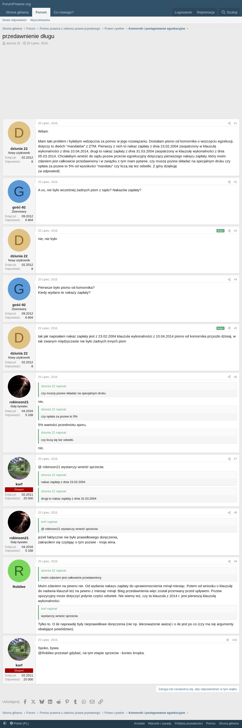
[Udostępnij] (229, 123)
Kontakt (139, 723)
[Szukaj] (229, 12)
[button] (77, 12)
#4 (235, 279)
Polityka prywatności (189, 723)
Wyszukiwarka (40, 20)
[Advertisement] (121, 81)
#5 (235, 328)
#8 (235, 512)
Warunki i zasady (160, 723)
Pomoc (211, 723)
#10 (234, 640)
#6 (235, 377)
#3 (235, 230)
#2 (235, 182)
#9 (235, 561)
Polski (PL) (19, 723)
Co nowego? (64, 12)
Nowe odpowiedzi (14, 20)
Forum (41, 12)
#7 (235, 459)
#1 (235, 123)
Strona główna (17, 12)
